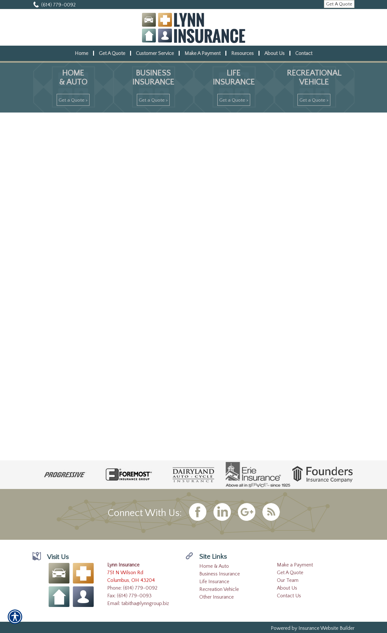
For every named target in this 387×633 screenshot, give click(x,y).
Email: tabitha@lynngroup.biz (138, 603)
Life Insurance (214, 581)
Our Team (287, 580)
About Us (287, 588)
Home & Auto (214, 566)
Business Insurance (219, 574)
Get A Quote (290, 572)
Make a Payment (295, 565)
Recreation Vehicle (219, 589)
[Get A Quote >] (73, 100)
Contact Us (289, 596)
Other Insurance (216, 597)
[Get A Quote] (339, 4)
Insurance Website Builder (326, 628)
